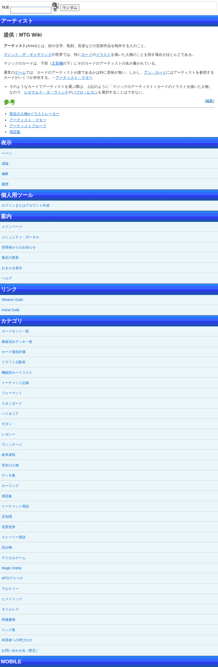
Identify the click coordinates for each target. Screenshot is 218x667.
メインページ (12, 227)
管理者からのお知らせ (19, 247)
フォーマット (12, 393)
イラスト (103, 54)
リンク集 (8, 630)
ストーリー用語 (14, 537)
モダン (7, 424)
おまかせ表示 (12, 268)
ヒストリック (12, 599)
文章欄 (57, 63)
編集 (209, 101)
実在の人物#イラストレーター (34, 114)
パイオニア (10, 414)
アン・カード (155, 72)
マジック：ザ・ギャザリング (28, 54)
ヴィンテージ (12, 445)
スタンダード (12, 403)
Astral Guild (10, 310)
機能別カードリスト (17, 373)
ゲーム (20, 72)
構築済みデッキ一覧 (17, 342)
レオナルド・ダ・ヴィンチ (46, 92)
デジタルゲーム (14, 558)
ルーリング (10, 486)
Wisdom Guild (12, 300)
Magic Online (12, 568)
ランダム (69, 7)
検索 (55, 6)
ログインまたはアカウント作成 (25, 205)
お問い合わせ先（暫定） (20, 651)
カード (86, 54)
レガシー (8, 434)
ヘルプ (7, 278)
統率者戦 (8, 455)
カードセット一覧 (15, 331)
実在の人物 (10, 465)
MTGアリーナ (12, 578)
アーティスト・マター (74, 77)
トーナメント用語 (15, 506)
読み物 (7, 547)
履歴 (5, 184)
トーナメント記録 (15, 383)
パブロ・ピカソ (85, 92)
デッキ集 (8, 475)
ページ (7, 153)
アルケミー (10, 589)
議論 (5, 163)
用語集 (14, 132)
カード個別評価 (14, 352)
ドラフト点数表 (14, 362)
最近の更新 (10, 258)
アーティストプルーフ (27, 126)
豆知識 (7, 517)
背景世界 (8, 527)
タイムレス (10, 609)
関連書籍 (8, 620)
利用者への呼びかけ (17, 640)
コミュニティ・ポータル (20, 237)
